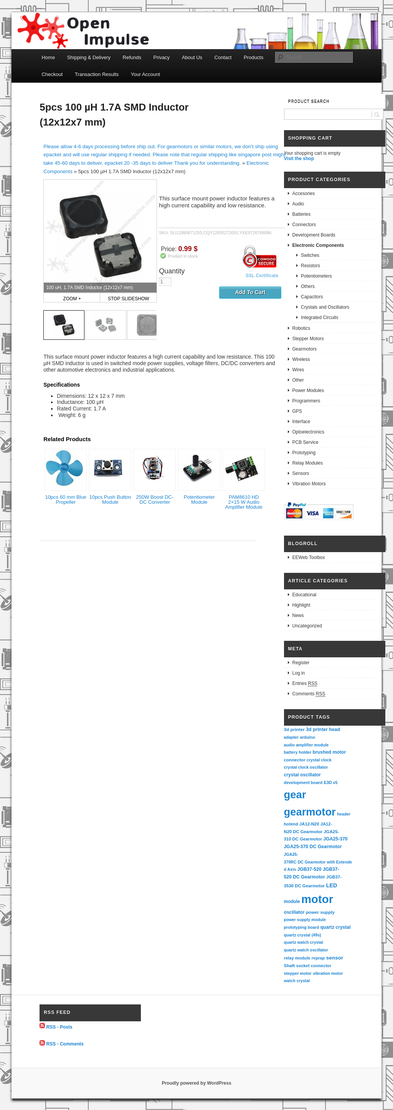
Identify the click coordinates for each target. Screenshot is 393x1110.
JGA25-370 (335, 839)
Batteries (301, 214)
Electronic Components (318, 245)
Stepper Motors (308, 338)
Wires (298, 369)
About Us (192, 57)
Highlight (301, 605)
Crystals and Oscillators (325, 307)
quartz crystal (335, 927)
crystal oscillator (302, 774)
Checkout (52, 74)
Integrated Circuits (319, 317)
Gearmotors (304, 349)
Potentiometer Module (199, 499)
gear (295, 795)
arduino (307, 737)
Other (298, 380)
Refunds (132, 57)
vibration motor (328, 973)
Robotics (301, 328)
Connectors (304, 224)
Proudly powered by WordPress (196, 1083)
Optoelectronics (308, 432)
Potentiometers (316, 276)
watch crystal (297, 980)
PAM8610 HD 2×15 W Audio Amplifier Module (244, 502)
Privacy (162, 57)
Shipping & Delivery (89, 57)
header (343, 814)
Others (308, 286)
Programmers (306, 401)
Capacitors (312, 296)
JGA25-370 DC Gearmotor (313, 846)
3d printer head (323, 729)
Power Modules (308, 390)
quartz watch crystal (303, 942)
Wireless (301, 359)
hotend (291, 824)
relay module (297, 958)
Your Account (145, 74)
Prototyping (304, 452)
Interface (301, 421)
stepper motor (298, 973)
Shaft (289, 965)
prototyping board (301, 927)
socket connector (313, 965)
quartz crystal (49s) (302, 935)
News (298, 615)
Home (48, 57)
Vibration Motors (309, 483)
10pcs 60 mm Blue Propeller (65, 499)
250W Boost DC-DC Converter (154, 499)
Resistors (310, 265)
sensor (334, 958)
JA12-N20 (309, 824)
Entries (304, 684)
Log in (298, 673)
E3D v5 (330, 782)
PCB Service (305, 442)
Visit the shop (299, 158)
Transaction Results (97, 74)
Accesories (303, 193)
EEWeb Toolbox (308, 557)
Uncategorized (307, 626)
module (292, 901)
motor (317, 899)
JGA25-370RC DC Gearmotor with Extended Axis (318, 862)
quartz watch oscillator (306, 950)
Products (253, 57)
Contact (223, 57)
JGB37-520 (309, 869)
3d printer (294, 729)
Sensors (300, 473)
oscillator (294, 912)
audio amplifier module (306, 745)
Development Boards (313, 235)
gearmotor (310, 812)
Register (301, 662)
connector (294, 759)
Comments (308, 694)
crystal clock (319, 760)
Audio (298, 204)
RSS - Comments (65, 1044)
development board (303, 782)
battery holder (298, 752)
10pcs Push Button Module (110, 499)
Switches (310, 255)
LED (331, 885)
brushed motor (329, 752)
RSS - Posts (59, 1026)
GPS (297, 411)
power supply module (305, 919)
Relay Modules (307, 463)
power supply (320, 912)
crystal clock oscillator (306, 767)
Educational (304, 594)
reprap (318, 958)
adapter (291, 737)
